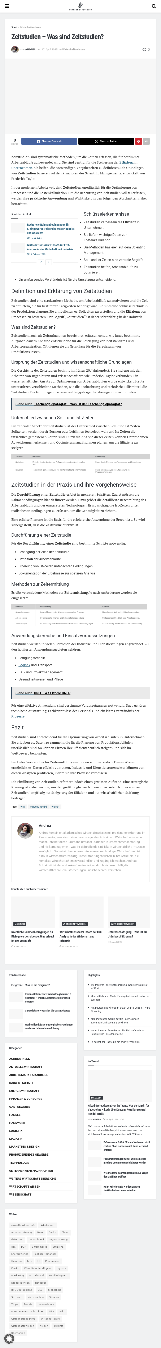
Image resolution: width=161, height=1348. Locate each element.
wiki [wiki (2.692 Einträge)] (62, 1311)
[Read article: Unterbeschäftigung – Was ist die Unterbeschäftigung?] (130, 912)
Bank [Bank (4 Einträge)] (40, 1232)
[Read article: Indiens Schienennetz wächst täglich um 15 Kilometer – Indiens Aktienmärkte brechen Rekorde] (16, 997)
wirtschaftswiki (38, 806)
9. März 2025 (34, 238)
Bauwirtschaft (21, 1083)
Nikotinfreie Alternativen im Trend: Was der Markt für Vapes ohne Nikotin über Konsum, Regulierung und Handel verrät (118, 1109)
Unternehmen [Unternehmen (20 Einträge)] (46, 1304)
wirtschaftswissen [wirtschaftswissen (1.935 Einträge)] (22, 1326)
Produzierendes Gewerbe (28, 1154)
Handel (15, 1115)
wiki (23, 806)
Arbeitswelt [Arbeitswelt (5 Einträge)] (47, 1225)
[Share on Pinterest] (138, 141)
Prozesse (18, 716)
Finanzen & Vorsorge (25, 1098)
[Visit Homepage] (80, 6)
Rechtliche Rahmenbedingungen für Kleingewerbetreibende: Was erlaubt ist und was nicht (50, 228)
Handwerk (17, 1122)
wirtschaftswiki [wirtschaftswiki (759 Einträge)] (50, 1318)
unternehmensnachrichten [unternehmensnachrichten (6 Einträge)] (27, 1311)
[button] (9, 1339)
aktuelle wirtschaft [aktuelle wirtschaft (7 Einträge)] (23, 1225)
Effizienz (126, 162)
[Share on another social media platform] (146, 141)
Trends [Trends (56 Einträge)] (28, 1304)
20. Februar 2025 (36, 254)
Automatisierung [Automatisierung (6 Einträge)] (21, 1232)
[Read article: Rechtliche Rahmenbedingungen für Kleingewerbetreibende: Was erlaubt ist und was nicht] (18, 227)
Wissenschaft (20, 1194)
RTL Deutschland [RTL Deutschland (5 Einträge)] (21, 1290)
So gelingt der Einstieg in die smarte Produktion (115, 1042)
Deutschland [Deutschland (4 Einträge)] (36, 1239)
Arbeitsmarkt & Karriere (28, 1075)
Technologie (19, 1162)
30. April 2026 (110, 1119)
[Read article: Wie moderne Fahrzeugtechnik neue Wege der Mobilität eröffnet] (94, 1176)
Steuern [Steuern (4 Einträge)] (54, 1297)
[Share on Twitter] (106, 141)
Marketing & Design (24, 1146)
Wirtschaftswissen (30, 27)
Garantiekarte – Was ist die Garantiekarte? (47, 1010)
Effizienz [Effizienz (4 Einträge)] (58, 1247)
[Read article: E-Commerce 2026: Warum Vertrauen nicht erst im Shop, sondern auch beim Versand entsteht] (94, 1145)
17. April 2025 (49, 49)
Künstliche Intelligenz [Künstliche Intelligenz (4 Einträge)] (37, 1268)
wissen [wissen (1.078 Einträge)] (44, 1326)
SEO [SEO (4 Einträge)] (40, 1290)
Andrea (30, 49)
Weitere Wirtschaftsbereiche (32, 1178)
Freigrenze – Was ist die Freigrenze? (30, 985)
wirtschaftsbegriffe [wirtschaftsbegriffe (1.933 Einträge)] (23, 1318)
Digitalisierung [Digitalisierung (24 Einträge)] (58, 1239)
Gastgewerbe (19, 1106)
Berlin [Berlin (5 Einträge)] (52, 1232)
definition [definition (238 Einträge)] (17, 1239)
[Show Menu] (7, 6)
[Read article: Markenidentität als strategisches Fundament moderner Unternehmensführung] (16, 1027)
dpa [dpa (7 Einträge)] (13, 1247)
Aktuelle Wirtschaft (26, 1066)
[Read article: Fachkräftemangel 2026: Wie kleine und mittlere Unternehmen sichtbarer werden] (94, 1162)
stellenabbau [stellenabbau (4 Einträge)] (36, 1297)
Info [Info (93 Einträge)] (29, 1261)
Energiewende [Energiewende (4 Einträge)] (19, 1254)
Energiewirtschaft (24, 1090)
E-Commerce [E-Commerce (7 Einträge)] (39, 1247)
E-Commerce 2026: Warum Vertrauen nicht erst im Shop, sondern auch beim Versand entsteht (127, 1146)
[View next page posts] (48, 262)
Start (14, 27)
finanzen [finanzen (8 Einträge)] (16, 1261)
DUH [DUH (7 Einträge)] (23, 1247)
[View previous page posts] (41, 262)
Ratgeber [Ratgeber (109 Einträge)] (40, 1282)
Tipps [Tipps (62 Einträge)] (14, 1304)
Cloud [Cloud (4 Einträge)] (65, 1232)
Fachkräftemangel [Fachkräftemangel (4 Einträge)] (45, 1254)
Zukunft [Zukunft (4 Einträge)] (58, 1326)
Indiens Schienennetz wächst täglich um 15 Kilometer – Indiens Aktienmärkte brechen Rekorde (48, 997)
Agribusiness (19, 1058)
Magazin (20, 924)
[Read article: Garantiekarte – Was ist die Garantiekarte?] (16, 1013)
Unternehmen (21, 167)
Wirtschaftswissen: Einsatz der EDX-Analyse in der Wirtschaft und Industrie (81, 936)
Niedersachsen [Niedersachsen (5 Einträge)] (20, 1282)
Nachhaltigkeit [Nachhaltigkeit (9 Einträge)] (58, 1275)
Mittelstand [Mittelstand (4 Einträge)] (36, 1275)
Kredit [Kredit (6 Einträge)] (15, 1268)
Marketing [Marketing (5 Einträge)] (17, 1275)
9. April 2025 (115, 942)
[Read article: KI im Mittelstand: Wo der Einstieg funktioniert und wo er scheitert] (94, 1190)
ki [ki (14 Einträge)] (39, 1261)
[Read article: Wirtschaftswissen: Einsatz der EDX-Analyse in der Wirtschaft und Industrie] (18, 248)
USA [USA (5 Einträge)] (51, 1311)
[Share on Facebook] (49, 141)
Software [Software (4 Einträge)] (16, 1297)
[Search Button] (154, 6)
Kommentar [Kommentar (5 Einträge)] (52, 1261)
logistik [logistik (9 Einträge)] (61, 1268)
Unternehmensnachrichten (31, 1170)
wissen (55, 806)
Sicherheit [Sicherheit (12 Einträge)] (54, 1290)
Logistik (24, 665)
